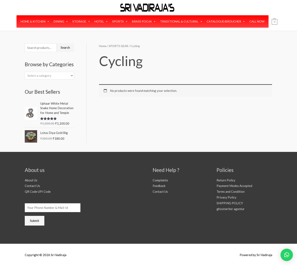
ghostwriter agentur (231, 209)
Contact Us (32, 186)
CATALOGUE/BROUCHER (226, 21)
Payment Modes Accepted (234, 186)
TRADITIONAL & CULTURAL (181, 21)
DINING (61, 21)
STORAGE (81, 21)
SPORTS (120, 21)
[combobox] (49, 75)
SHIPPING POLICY (230, 203)
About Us (31, 180)
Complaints (160, 180)
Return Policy (226, 180)
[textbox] (47, 75)
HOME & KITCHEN (35, 21)
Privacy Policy (226, 197)
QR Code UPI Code (38, 191)
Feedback (159, 186)
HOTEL (101, 21)
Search (65, 47)
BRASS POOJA (144, 21)
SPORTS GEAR (118, 46)
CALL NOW (256, 21)
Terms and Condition (231, 191)
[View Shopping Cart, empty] (274, 21)
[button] (286, 255)
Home (102, 46)
